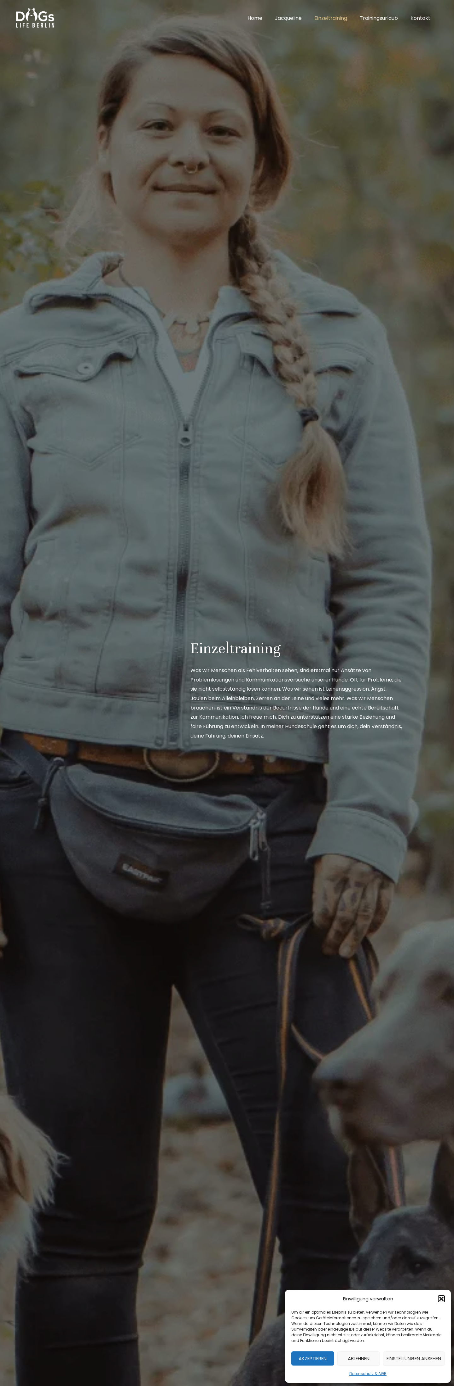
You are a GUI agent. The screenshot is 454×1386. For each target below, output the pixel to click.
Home (266, 18)
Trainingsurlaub (383, 18)
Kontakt (422, 18)
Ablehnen (359, 1358)
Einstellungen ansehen (414, 1358)
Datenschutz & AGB (368, 1373)
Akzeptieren (313, 1358)
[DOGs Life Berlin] (34, 17)
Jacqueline (297, 18)
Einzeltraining (337, 18)
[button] (441, 1299)
